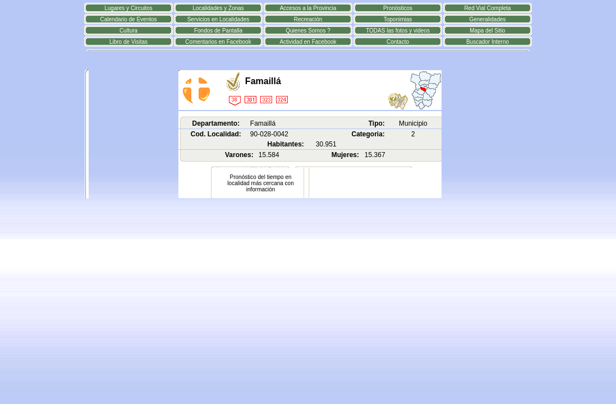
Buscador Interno (487, 42)
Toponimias (398, 19)
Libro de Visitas (128, 42)
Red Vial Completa (487, 8)
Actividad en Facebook (307, 42)
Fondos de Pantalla (218, 30)
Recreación (308, 19)
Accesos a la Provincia (308, 8)
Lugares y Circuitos (128, 8)
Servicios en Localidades (218, 19)
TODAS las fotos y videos (398, 30)
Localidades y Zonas (218, 8)
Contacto (398, 42)
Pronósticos (397, 8)
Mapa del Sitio (487, 30)
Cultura (128, 30)
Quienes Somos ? (308, 30)
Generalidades (487, 19)
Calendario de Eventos (128, 19)
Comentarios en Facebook (218, 42)
